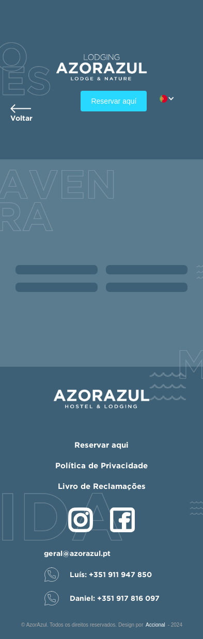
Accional (155, 625)
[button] (172, 99)
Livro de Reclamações (102, 486)
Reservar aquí (113, 101)
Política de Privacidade (101, 465)
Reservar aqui (101, 444)
